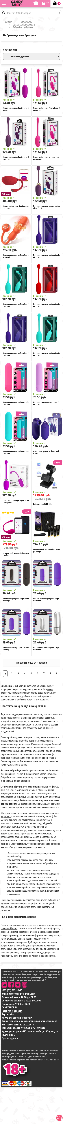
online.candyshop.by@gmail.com (18, 993)
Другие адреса (10, 1038)
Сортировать (10, 49)
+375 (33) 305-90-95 (12, 990)
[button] (59, 1118)
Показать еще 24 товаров (31, 662)
